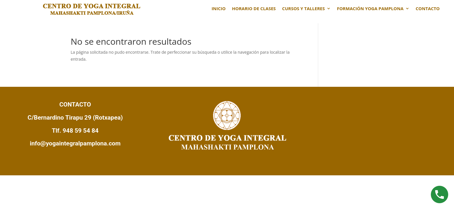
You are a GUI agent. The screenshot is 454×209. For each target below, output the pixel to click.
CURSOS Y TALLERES (303, 8)
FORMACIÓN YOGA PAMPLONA (370, 8)
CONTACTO (428, 8)
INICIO (219, 8)
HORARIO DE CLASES (254, 8)
